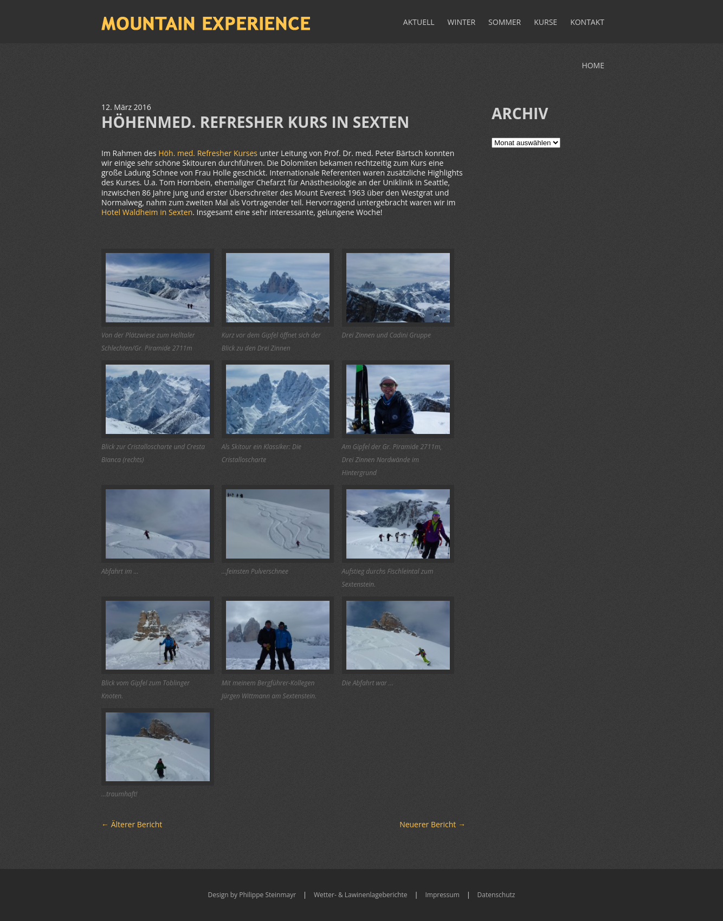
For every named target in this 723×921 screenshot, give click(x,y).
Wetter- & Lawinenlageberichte (361, 894)
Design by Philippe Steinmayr (252, 894)
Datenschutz (496, 894)
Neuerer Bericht (432, 824)
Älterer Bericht (131, 824)
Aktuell (419, 22)
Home (593, 65)
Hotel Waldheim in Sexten (146, 212)
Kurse (545, 22)
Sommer (504, 22)
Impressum (442, 894)
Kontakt (587, 22)
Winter (462, 22)
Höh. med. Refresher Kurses (207, 153)
